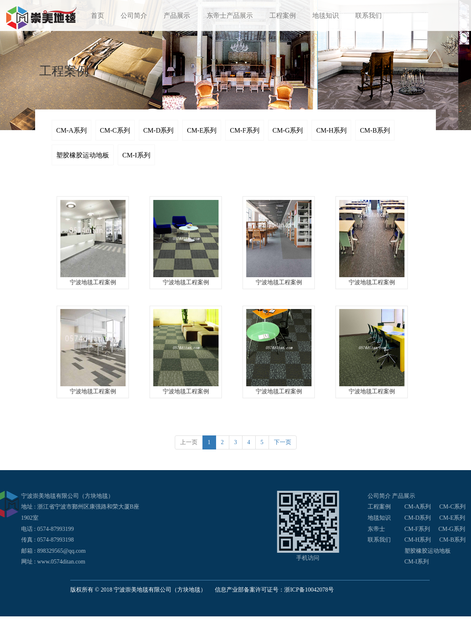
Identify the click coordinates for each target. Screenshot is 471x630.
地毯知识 (325, 15)
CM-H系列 (331, 130)
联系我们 (368, 15)
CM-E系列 (201, 130)
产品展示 (177, 15)
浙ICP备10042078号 (309, 590)
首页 (97, 15)
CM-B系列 (375, 130)
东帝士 (421, 529)
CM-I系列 (136, 155)
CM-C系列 (115, 130)
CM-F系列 (244, 130)
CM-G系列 (288, 130)
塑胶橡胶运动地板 (82, 155)
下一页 (282, 442)
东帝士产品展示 (230, 15)
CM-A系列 (71, 130)
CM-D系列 (158, 130)
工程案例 (282, 15)
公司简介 (134, 15)
